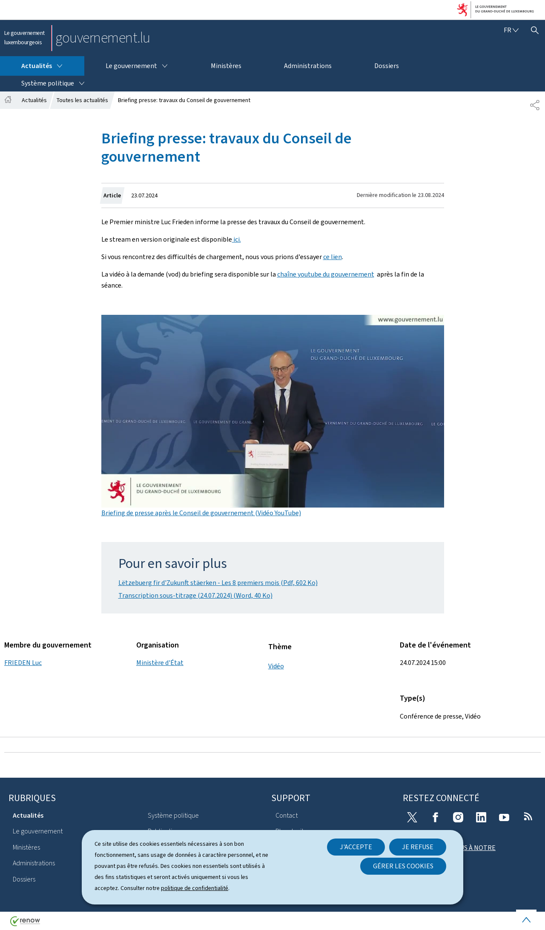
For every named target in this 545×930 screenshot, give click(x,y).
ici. (236, 239)
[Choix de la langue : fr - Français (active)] (511, 30)
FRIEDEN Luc (23, 662)
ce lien (332, 256)
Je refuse (417, 846)
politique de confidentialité (194, 888)
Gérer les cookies (403, 866)
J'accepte (356, 846)
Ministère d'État (160, 662)
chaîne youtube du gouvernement (325, 274)
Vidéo (276, 666)
